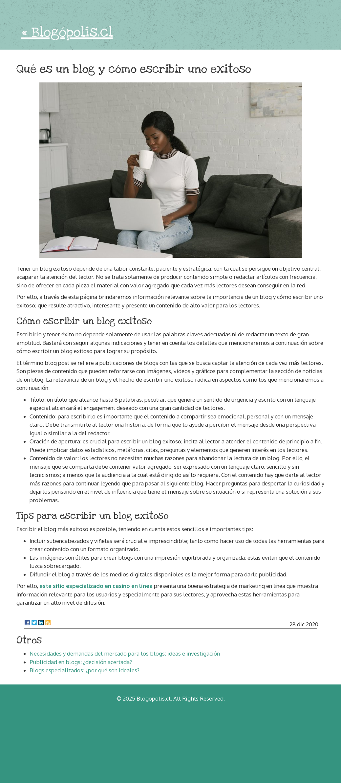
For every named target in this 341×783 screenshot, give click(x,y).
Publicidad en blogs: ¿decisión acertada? (81, 662)
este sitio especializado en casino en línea (96, 585)
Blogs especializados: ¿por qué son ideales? (84, 670)
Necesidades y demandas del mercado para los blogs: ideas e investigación (125, 653)
